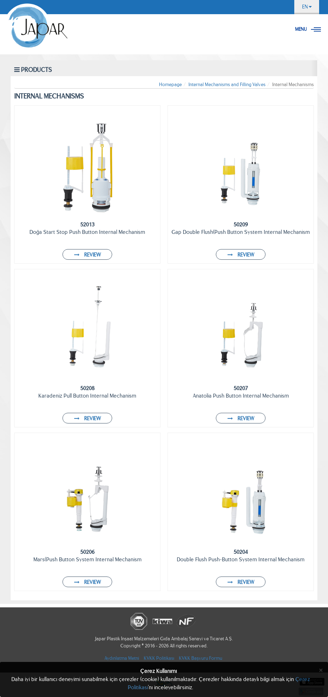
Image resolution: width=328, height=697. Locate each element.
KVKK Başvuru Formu (200, 658)
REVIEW (87, 255)
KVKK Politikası (159, 658)
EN (307, 7)
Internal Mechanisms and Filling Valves (227, 84)
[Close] (321, 670)
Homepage (170, 84)
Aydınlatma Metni (121, 658)
